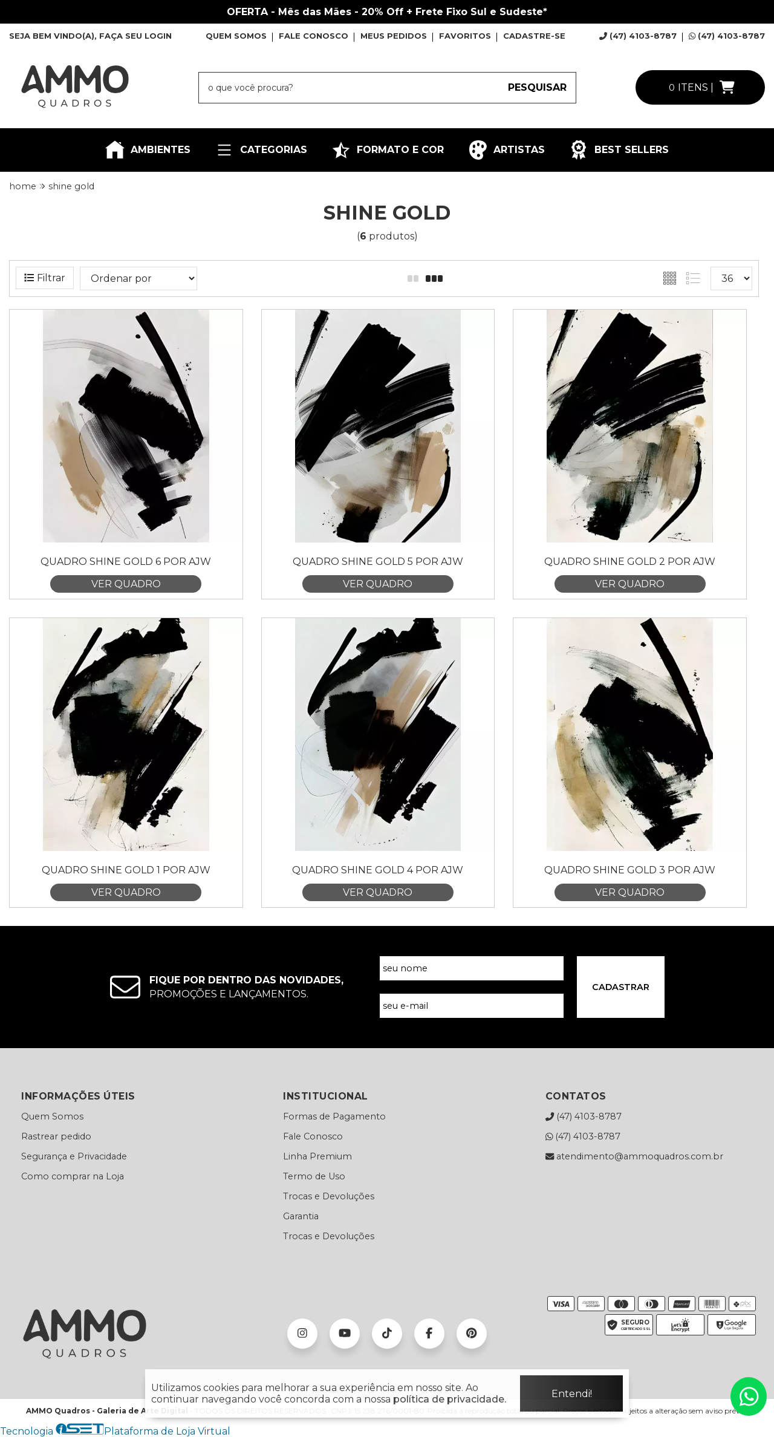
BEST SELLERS (619, 150)
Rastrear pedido (56, 1136)
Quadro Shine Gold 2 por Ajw (629, 561)
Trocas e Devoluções (328, 1196)
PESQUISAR (537, 87)
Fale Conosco (313, 1136)
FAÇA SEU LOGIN (135, 36)
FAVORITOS (465, 36)
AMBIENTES (147, 150)
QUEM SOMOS (236, 36)
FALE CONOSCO (313, 36)
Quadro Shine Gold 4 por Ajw (377, 870)
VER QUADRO (126, 584)
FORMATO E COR (387, 150)
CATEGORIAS (261, 150)
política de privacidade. (449, 1399)
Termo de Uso (314, 1176)
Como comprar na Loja (72, 1176)
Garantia (301, 1216)
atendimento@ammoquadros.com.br (634, 1156)
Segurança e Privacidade (74, 1156)
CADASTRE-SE (534, 36)
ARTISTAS (506, 150)
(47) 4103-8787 (638, 36)
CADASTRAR (620, 987)
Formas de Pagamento (334, 1116)
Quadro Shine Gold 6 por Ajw (126, 561)
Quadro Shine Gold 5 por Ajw (378, 561)
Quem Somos (52, 1116)
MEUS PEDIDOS (393, 36)
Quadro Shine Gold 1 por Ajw (126, 870)
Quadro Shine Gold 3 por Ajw (629, 870)
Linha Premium (317, 1156)
